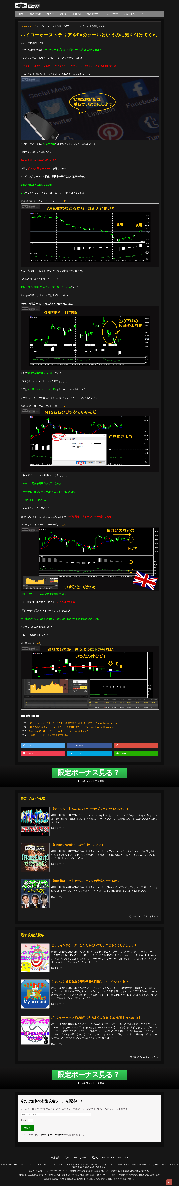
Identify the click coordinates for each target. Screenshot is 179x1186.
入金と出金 (129, 14)
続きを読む (57, 828)
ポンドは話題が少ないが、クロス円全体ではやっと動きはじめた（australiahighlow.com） (75, 723)
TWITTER (123, 1157)
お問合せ (94, 1157)
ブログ (50, 14)
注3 (63, 524)
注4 (38, 643)
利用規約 (55, 1157)
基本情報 (76, 14)
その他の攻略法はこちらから (143, 1056)
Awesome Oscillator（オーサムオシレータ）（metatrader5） (60, 731)
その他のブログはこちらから (143, 916)
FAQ (143, 14)
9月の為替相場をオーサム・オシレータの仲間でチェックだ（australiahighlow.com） (72, 727)
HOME (21, 14)
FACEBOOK (108, 1157)
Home (24, 26)
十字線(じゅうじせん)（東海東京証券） (49, 735)
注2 (63, 406)
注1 (63, 201)
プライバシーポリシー (74, 1157)
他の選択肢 (35, 14)
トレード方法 (111, 14)
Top (169, 1182)
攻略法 (63, 14)
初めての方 (92, 14)
